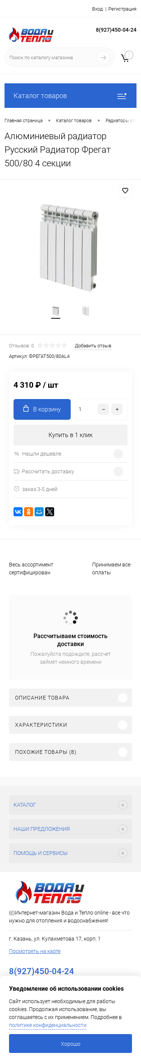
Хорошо (70, 1044)
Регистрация (122, 9)
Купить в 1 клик (70, 435)
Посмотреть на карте (35, 951)
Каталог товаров (70, 95)
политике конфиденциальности (47, 1025)
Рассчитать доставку (44, 471)
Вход (97, 9)
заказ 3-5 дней (36, 489)
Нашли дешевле (37, 454)
